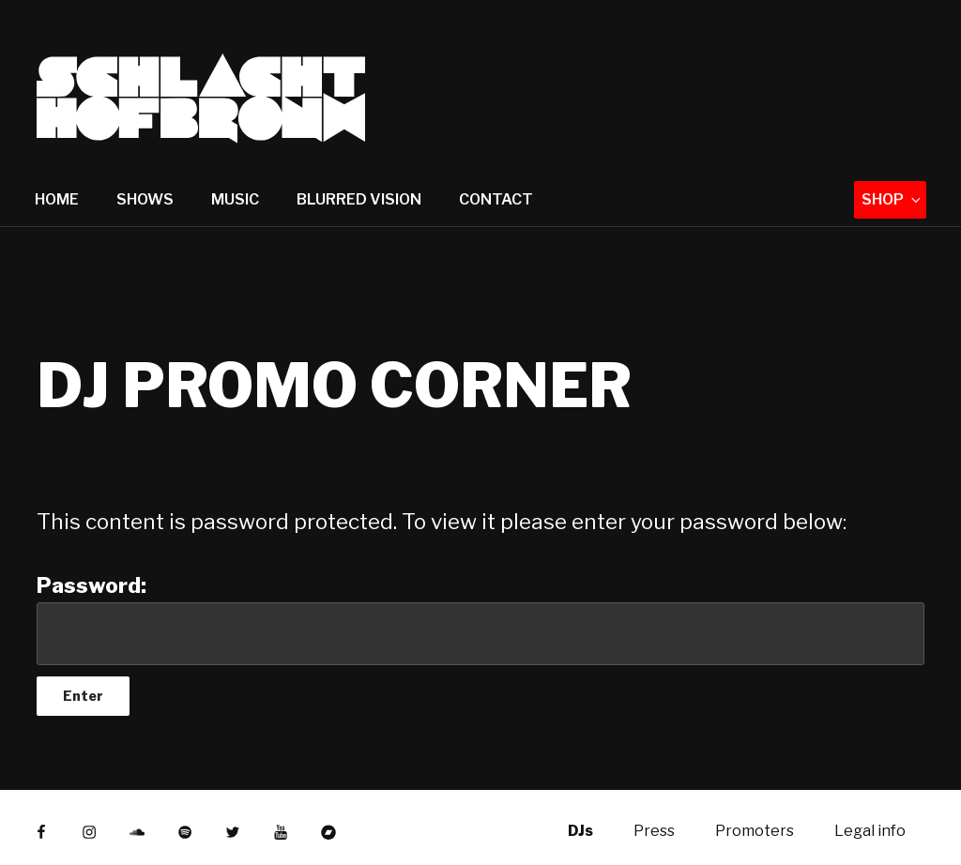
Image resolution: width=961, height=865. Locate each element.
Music (235, 199)
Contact (496, 199)
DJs (580, 831)
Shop (892, 199)
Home (57, 199)
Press (654, 831)
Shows (145, 199)
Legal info (870, 831)
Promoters (754, 831)
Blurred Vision (359, 199)
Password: (480, 619)
